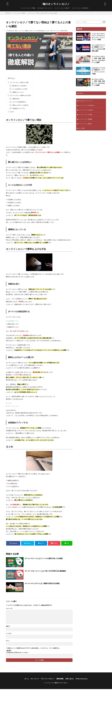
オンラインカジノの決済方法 (80, 8)
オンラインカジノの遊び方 (62, 8)
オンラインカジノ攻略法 (85, 123)
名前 (8, 626)
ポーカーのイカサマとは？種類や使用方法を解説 (42, 583)
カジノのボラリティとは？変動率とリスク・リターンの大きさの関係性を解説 (98, 48)
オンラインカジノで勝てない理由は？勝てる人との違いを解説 (42, 13)
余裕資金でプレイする (17, 108)
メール (8, 633)
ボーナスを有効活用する (17, 102)
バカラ (9, 403)
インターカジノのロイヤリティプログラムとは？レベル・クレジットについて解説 (98, 36)
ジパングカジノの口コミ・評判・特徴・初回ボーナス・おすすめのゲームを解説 (98, 59)
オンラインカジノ (56, 30)
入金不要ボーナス (13, 321)
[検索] (104, 22)
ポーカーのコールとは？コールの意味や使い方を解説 (44, 558)
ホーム (26, 679)
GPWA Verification (81, 679)
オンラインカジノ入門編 (28, 8)
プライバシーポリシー (48, 679)
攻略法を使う (14, 98)
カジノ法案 (81, 128)
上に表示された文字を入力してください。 (17, 652)
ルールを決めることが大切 (18, 89)
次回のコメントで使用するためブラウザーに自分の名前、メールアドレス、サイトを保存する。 (33, 648)
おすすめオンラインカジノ (44, 8)
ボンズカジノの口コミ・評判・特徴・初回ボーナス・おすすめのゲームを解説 (98, 82)
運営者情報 (59, 679)
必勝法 (62, 30)
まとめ (11, 111)
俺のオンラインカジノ (56, 4)
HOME (9, 13)
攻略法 (65, 30)
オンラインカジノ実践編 (19, 13)
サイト (8, 640)
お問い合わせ (69, 679)
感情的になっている (16, 92)
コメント (9, 608)
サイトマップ (34, 679)
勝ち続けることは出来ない (18, 85)
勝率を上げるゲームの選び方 (18, 105)
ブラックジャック (13, 406)
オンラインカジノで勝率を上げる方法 (19, 95)
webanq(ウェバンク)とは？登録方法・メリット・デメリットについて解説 (98, 71)
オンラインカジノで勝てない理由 (18, 82)
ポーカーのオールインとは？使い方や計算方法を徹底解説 (45, 571)
